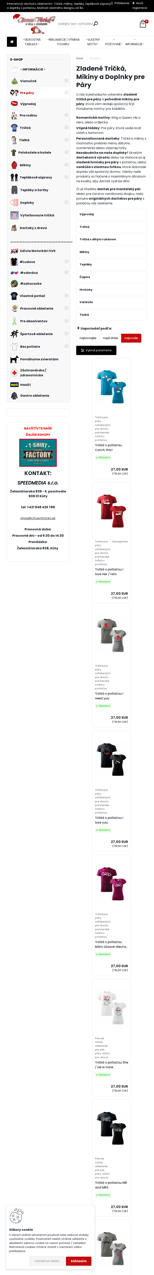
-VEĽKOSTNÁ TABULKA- (32, 42)
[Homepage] (12, 42)
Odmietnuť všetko (47, 1261)
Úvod (79, 58)
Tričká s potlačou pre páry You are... (132, 1076)
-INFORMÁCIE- (134, 42)
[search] (95, 23)
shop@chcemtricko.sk (37, 518)
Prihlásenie (122, 3)
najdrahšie (110, 338)
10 (97, 1126)
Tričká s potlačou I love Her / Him (130, 451)
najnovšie (131, 338)
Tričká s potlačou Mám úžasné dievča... (96, 699)
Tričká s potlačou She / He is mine (132, 699)
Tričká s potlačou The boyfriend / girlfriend (96, 1076)
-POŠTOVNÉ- (113, 42)
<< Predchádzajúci (93, 1120)
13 (118, 1126)
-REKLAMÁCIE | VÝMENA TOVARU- (63, 42)
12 (111, 1126)
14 (125, 1126)
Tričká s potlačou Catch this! (93, 449)
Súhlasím (79, 1261)
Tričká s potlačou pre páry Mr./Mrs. (132, 827)
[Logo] (34, 24)
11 (105, 1126)
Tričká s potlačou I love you (130, 575)
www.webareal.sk (93, 1271)
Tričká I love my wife (95, 952)
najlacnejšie (88, 338)
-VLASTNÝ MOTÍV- (93, 42)
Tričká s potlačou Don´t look (132, 951)
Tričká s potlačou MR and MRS (96, 825)
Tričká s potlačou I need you (94, 575)
